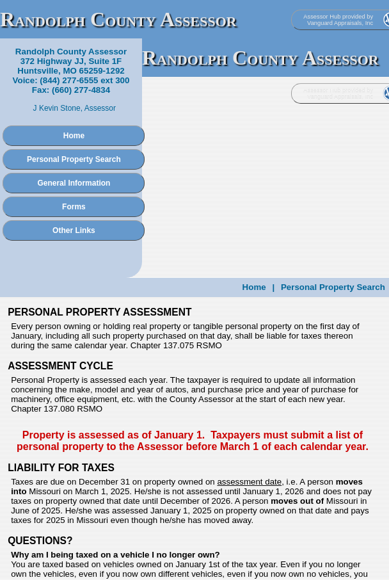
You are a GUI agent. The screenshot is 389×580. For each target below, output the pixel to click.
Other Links (73, 230)
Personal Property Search (74, 159)
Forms (74, 206)
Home (73, 135)
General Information (73, 183)
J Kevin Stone (57, 108)
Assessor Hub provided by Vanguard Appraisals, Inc (338, 19)
